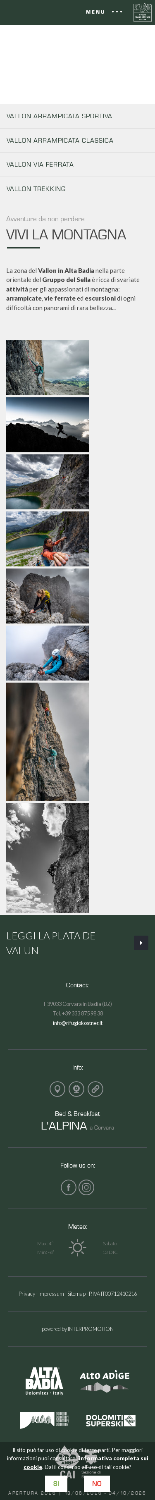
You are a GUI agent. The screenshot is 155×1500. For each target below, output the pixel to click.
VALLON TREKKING (36, 189)
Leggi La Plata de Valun (77, 942)
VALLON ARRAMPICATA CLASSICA (60, 140)
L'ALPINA (64, 1125)
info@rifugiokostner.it (78, 1023)
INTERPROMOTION (91, 1329)
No (97, 1484)
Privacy (27, 1293)
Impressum (51, 1293)
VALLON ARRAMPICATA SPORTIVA (59, 116)
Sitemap (76, 1293)
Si (56, 1484)
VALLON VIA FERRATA (40, 164)
